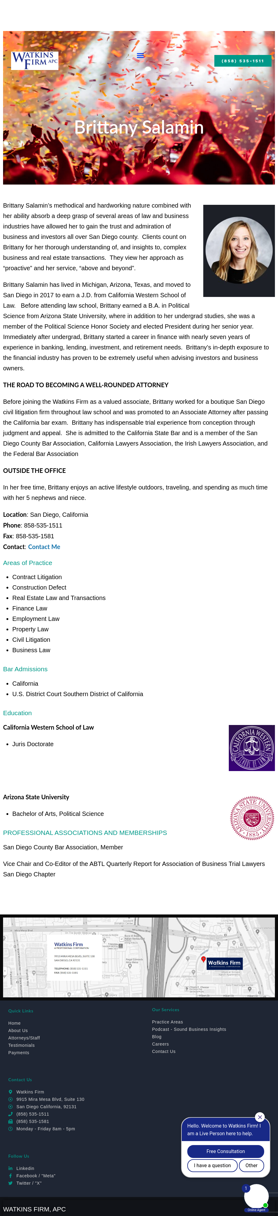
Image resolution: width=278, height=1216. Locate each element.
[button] (140, 55)
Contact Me (44, 546)
